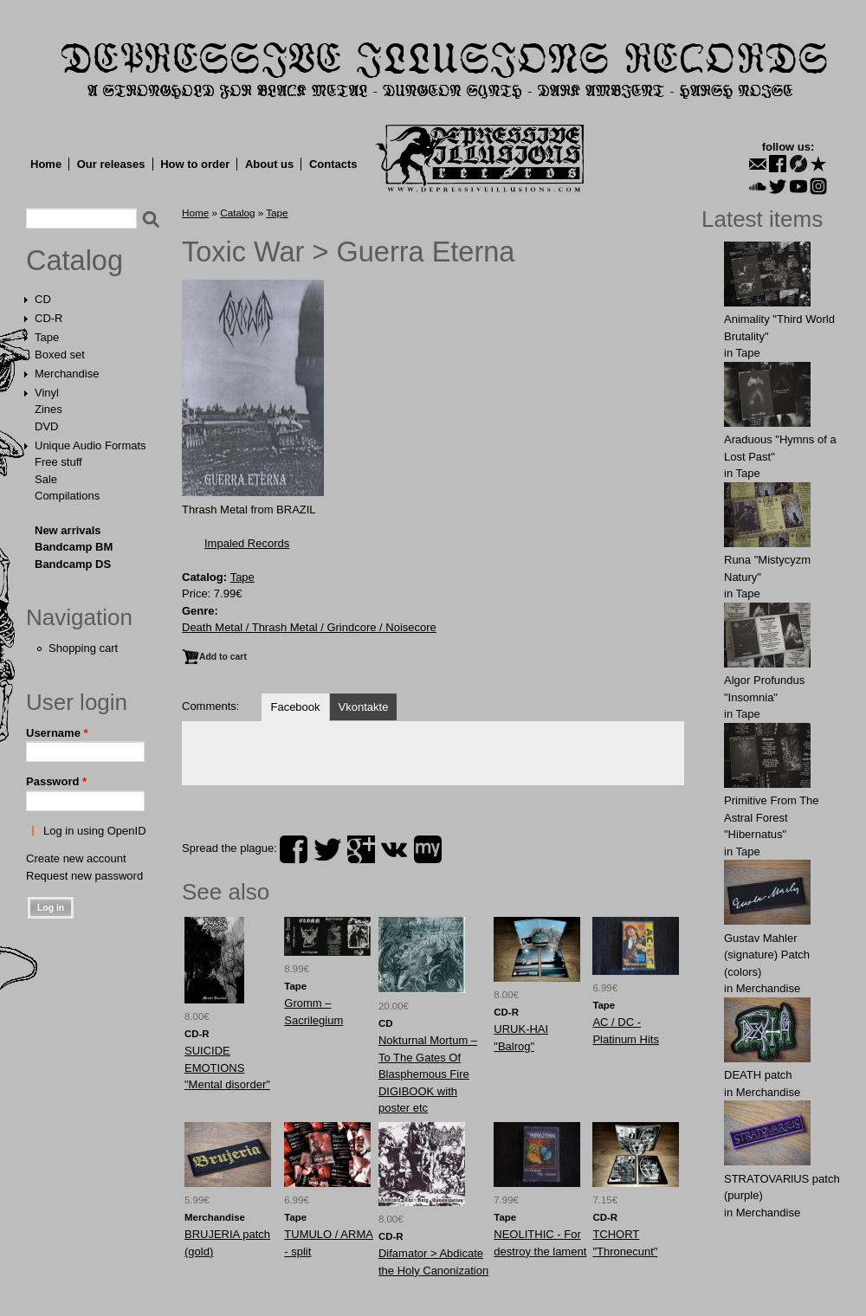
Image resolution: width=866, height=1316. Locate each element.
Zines (48, 409)
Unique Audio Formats (90, 445)
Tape (47, 337)
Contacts (333, 164)
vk (394, 849)
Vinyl (47, 392)
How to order (194, 164)
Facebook (295, 706)
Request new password (84, 875)
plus (361, 849)
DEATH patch (758, 1074)
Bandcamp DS (73, 564)
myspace (428, 849)
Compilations (67, 495)
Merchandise (67, 373)
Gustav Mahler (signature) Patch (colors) (767, 955)
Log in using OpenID (94, 830)
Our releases (111, 164)
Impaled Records (246, 543)
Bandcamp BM (74, 546)
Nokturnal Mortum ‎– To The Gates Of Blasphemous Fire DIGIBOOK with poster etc (427, 1074)
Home (45, 164)
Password (56, 781)
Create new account (76, 858)
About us (269, 164)
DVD (46, 426)
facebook (293, 849)
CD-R (49, 318)
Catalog (74, 260)
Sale (46, 479)
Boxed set (60, 354)
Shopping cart (83, 648)
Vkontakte (364, 706)
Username (57, 732)
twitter (327, 849)
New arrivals (68, 530)
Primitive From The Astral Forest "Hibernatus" (771, 817)
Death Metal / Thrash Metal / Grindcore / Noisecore (309, 627)
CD (43, 299)
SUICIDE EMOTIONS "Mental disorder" (227, 1067)
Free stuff (58, 461)
